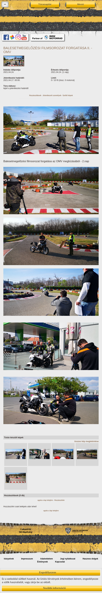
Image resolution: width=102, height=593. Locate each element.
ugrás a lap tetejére (45, 500)
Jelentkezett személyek (52, 95)
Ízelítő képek (68, 95)
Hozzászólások (35, 95)
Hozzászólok (59, 500)
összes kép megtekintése (86, 441)
